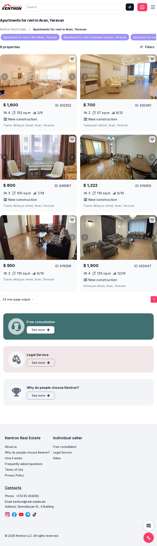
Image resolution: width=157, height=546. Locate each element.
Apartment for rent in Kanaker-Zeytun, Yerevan (95, 37)
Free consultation (64, 446)
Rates (57, 458)
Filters (147, 47)
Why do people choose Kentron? (27, 452)
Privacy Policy (14, 475)
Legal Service (62, 452)
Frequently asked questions (24, 464)
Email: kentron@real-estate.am (25, 501)
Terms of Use (14, 469)
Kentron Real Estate (13, 29)
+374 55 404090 (27, 496)
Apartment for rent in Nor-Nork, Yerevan (30, 37)
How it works (13, 458)
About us (11, 446)
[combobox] (19, 299)
